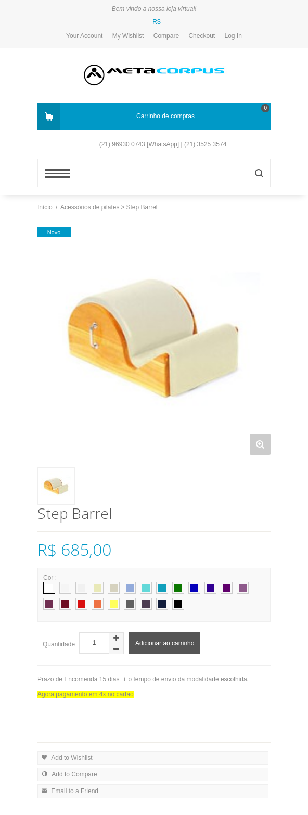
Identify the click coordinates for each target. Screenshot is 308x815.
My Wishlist (128, 36)
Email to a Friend (68, 790)
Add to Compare (68, 773)
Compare (166, 36)
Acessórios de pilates (89, 207)
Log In (233, 36)
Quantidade (59, 644)
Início (45, 207)
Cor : (50, 577)
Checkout (201, 36)
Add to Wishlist (66, 757)
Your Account (84, 36)
